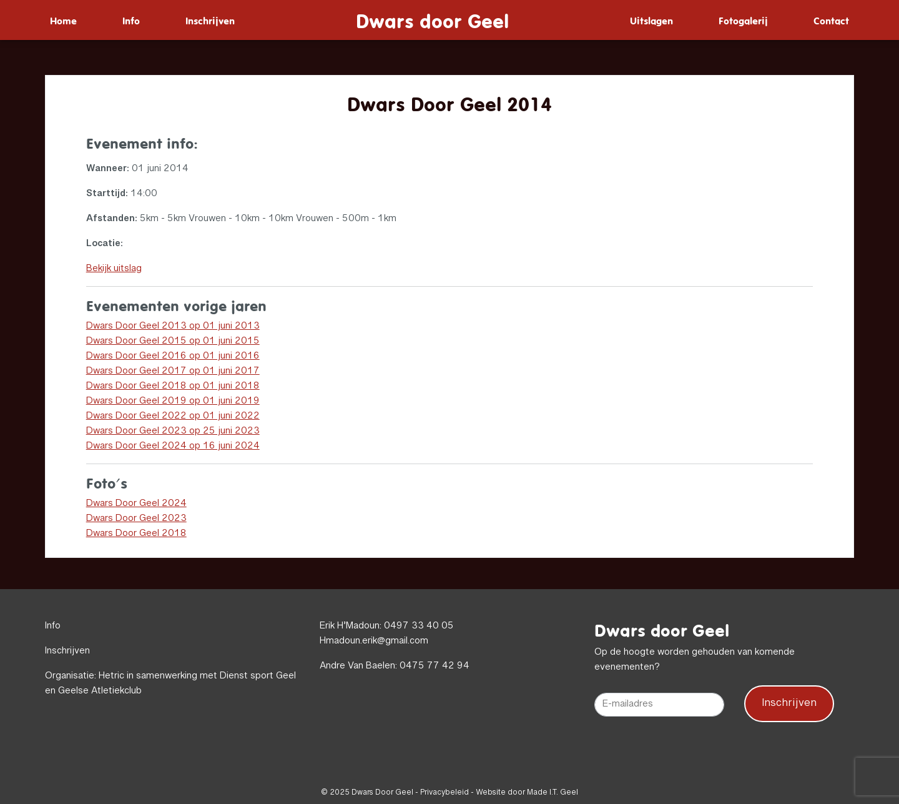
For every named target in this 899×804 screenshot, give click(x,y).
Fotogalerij (743, 20)
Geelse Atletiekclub (100, 691)
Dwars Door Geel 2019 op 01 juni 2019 (173, 401)
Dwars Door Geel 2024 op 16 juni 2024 (173, 446)
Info (131, 20)
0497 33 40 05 (419, 626)
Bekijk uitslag (114, 269)
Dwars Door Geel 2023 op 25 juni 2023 (173, 431)
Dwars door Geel (432, 19)
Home (63, 20)
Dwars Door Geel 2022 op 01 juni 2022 (173, 416)
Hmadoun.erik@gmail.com (374, 641)
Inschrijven (210, 20)
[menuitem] (63, 19)
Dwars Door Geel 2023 (136, 519)
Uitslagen (651, 20)
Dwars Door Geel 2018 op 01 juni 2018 (173, 386)
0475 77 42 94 (434, 666)
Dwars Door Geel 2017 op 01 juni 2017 (173, 371)
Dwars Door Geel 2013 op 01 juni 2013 (173, 326)
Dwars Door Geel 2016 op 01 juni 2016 (173, 356)
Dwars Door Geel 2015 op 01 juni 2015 (173, 341)
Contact (831, 20)
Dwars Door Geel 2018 (136, 534)
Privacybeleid (444, 792)
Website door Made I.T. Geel (527, 792)
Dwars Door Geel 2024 (136, 504)
